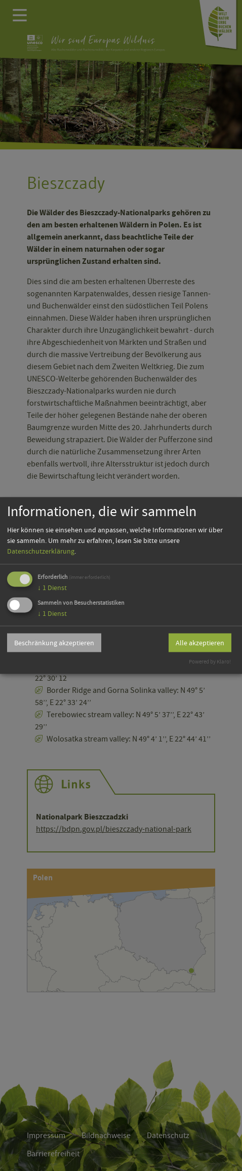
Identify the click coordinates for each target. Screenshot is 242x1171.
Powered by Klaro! (210, 662)
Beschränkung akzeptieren (54, 642)
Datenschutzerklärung (40, 551)
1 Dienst (52, 587)
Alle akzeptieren (200, 642)
